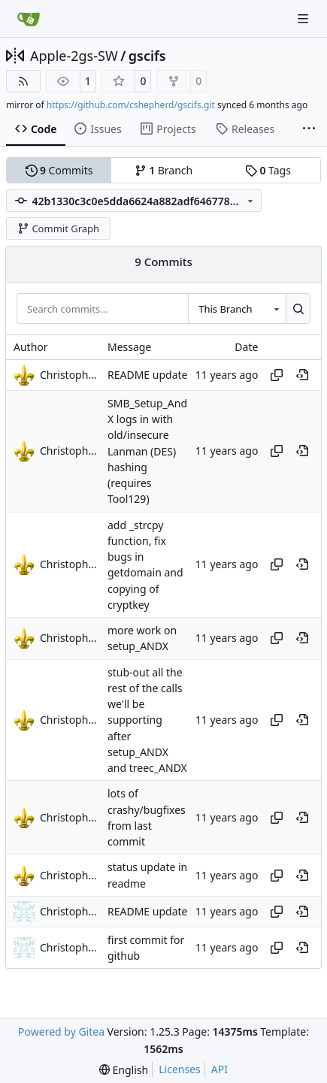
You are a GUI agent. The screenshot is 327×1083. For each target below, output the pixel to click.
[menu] (123, 1070)
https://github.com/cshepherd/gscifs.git (131, 104)
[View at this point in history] (302, 375)
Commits (59, 170)
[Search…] (298, 308)
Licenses (180, 1069)
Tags (268, 170)
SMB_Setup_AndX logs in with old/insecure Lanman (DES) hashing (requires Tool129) (147, 451)
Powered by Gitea (61, 1031)
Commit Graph (58, 228)
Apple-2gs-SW (74, 55)
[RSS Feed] (23, 81)
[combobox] (237, 308)
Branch (164, 170)
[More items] (309, 129)
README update (147, 375)
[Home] (29, 18)
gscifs (147, 55)
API (219, 1069)
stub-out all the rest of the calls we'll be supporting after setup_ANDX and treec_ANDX (147, 720)
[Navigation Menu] (304, 18)
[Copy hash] (276, 375)
